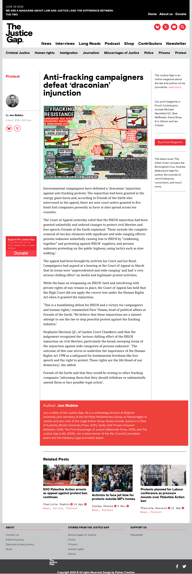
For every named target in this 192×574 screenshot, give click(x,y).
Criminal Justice (18, 53)
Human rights (45, 53)
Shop (129, 43)
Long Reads (90, 43)
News (46, 43)
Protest (180, 53)
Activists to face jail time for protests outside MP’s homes (113, 497)
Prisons (164, 53)
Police (148, 53)
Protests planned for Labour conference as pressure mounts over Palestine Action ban (162, 495)
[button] (182, 27)
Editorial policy (15, 539)
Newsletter (176, 43)
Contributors (150, 43)
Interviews (65, 43)
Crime (71, 539)
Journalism (91, 53)
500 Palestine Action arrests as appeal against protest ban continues (65, 493)
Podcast (112, 43)
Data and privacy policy (20, 544)
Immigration (69, 53)
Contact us (12, 535)
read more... (175, 87)
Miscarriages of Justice (121, 53)
